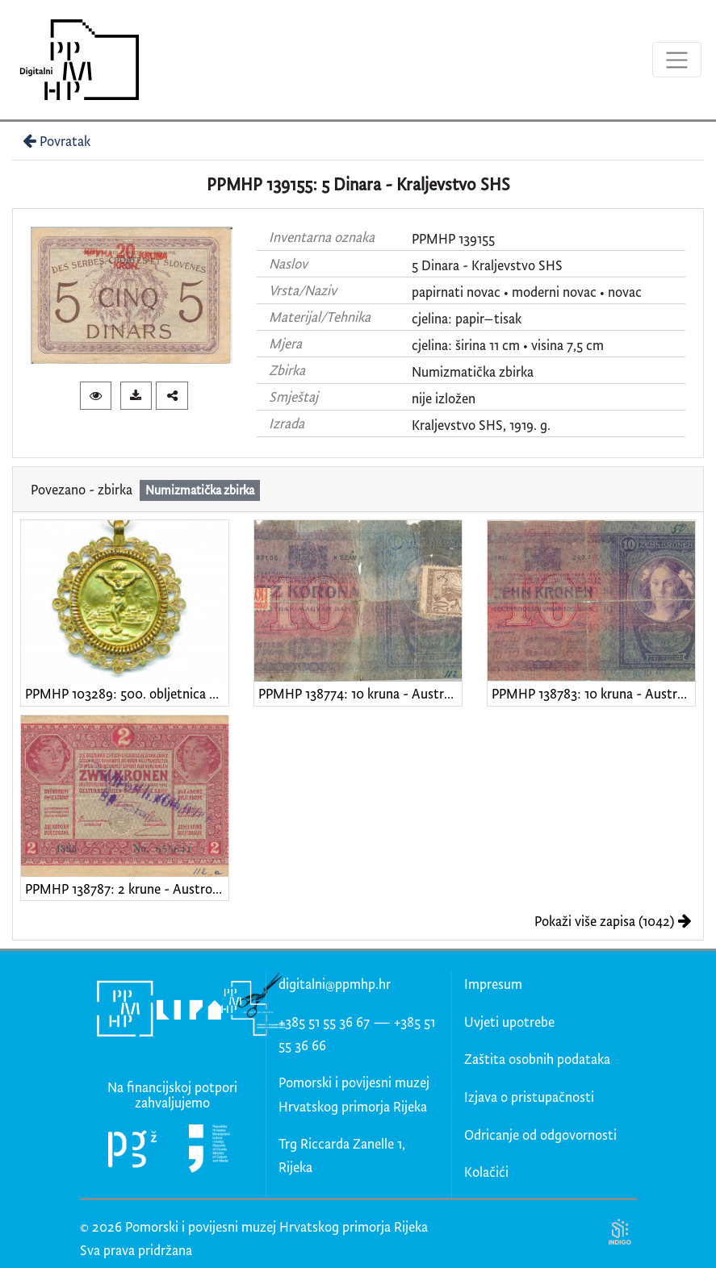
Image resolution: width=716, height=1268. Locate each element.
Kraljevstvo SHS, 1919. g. (481, 424)
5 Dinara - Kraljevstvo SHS (487, 265)
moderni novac (554, 291)
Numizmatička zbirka (473, 371)
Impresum (493, 983)
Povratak (54, 140)
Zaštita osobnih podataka (537, 1058)
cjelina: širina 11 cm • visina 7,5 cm (508, 345)
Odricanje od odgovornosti (540, 1134)
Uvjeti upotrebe (509, 1021)
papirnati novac (456, 291)
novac (625, 291)
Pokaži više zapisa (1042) (613, 920)
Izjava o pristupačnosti (529, 1096)
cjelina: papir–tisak (466, 318)
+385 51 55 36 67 (324, 1021)
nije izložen (443, 398)
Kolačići (486, 1171)
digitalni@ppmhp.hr (334, 983)
